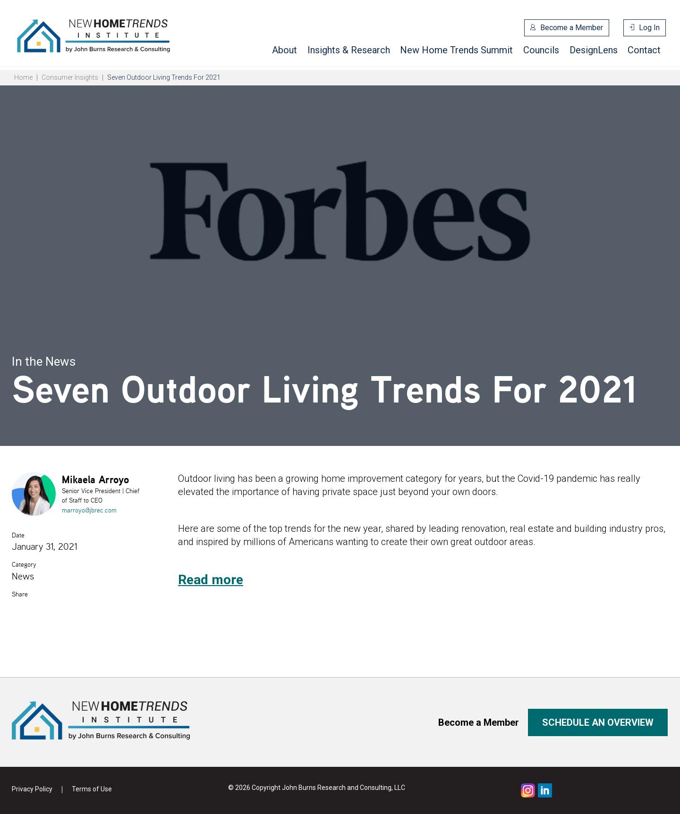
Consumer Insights (70, 77)
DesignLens (594, 50)
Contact (644, 50)
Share (20, 594)
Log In (649, 27)
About (284, 50)
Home (23, 77)
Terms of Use (92, 789)
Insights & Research (348, 50)
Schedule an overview (598, 722)
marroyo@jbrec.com (89, 510)
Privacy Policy (32, 789)
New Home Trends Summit (456, 50)
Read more (210, 579)
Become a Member (571, 27)
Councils (541, 50)
